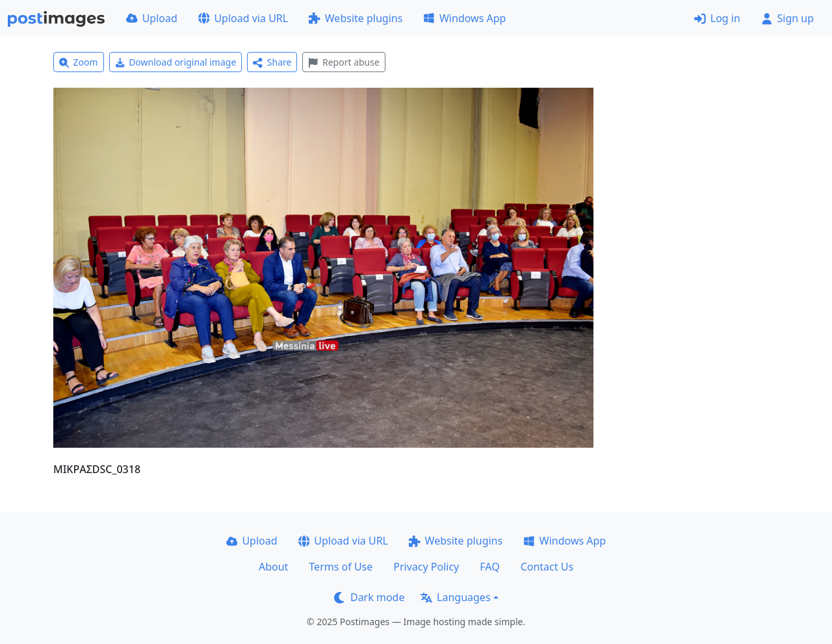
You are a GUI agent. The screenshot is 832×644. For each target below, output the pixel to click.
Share (272, 62)
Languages (455, 597)
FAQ (489, 567)
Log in (717, 18)
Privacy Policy (426, 567)
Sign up (787, 18)
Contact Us (547, 567)
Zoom (78, 62)
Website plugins (355, 18)
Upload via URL (243, 18)
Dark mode (369, 597)
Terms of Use (340, 567)
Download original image (176, 62)
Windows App (464, 18)
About (273, 567)
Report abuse (343, 62)
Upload (151, 18)
